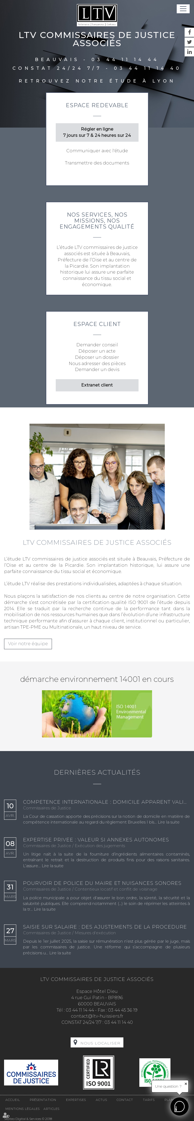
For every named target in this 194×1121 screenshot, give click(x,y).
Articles (52, 1109)
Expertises (76, 1100)
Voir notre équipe (28, 643)
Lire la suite (169, 822)
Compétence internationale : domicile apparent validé (106, 802)
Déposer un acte (97, 351)
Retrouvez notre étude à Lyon (97, 81)
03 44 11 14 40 (148, 68)
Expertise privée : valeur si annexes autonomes (96, 840)
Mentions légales (22, 1109)
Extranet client (97, 385)
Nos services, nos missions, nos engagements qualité (97, 220)
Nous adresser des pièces (97, 363)
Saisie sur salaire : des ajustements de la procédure (105, 927)
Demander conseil (97, 344)
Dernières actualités (97, 772)
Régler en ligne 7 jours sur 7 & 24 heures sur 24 (97, 132)
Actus (101, 1100)
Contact (125, 1100)
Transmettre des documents (97, 163)
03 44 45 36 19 (122, 1010)
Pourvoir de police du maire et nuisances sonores (102, 883)
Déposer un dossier (97, 357)
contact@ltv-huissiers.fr (97, 1016)
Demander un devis (97, 369)
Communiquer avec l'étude (97, 150)
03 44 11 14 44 (125, 59)
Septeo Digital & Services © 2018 (28, 1119)
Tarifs (149, 1100)
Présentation (43, 1100)
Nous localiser (100, 1043)
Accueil (12, 1100)
